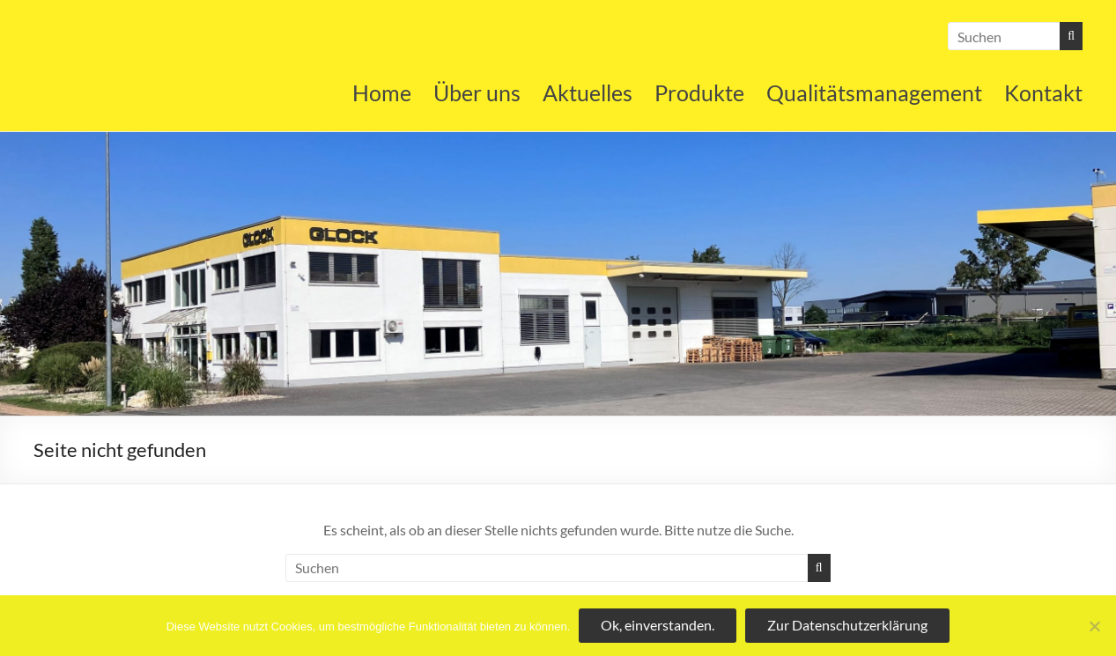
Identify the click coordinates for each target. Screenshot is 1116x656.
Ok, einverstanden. (657, 624)
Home (381, 92)
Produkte (699, 92)
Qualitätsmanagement (874, 92)
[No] (1094, 626)
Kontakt (1043, 92)
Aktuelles (587, 92)
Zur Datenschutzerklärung (847, 624)
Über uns (477, 92)
